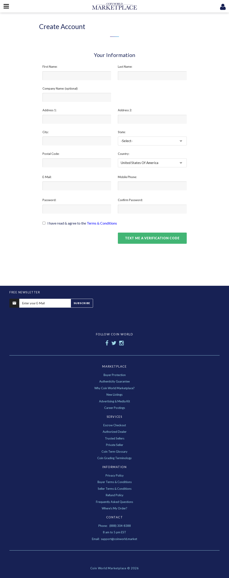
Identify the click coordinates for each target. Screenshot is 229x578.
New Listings (114, 394)
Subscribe (82, 303)
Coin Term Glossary (114, 451)
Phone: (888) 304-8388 (114, 526)
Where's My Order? (114, 508)
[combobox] (152, 141)
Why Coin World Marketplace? (114, 388)
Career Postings (114, 408)
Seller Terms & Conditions (114, 488)
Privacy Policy (115, 475)
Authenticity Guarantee (114, 381)
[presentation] (76, 241)
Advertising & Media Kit (114, 401)
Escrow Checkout (114, 425)
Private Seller (114, 445)
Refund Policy (114, 495)
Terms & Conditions (102, 223)
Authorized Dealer (115, 431)
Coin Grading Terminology (114, 458)
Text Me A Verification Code (152, 238)
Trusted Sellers (114, 438)
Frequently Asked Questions (114, 502)
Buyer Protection (115, 375)
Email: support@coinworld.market (114, 539)
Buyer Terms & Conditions (115, 482)
